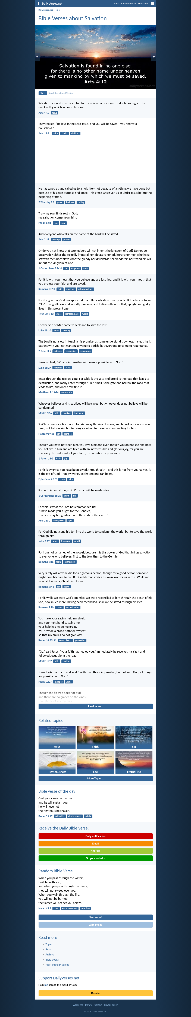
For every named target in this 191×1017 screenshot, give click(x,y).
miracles (58, 367)
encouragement (69, 908)
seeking (66, 330)
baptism (67, 413)
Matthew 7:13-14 (49, 392)
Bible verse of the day (57, 791)
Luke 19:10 (45, 330)
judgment (79, 413)
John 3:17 (44, 541)
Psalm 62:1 (45, 223)
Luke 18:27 (45, 367)
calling (81, 202)
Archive (50, 954)
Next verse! (95, 917)
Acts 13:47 (45, 520)
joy (65, 458)
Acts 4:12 (44, 112)
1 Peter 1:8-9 (46, 458)
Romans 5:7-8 (46, 586)
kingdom (75, 268)
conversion (71, 351)
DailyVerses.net (46, 9)
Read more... (95, 706)
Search (49, 949)
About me (78, 1004)
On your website (95, 858)
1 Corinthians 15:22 (50, 495)
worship (56, 239)
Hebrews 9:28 (47, 433)
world (85, 314)
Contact (98, 1004)
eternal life (66, 392)
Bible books (52, 959)
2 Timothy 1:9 (47, 202)
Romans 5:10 (46, 607)
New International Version (60, 93)
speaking (70, 289)
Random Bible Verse (56, 870)
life (74, 495)
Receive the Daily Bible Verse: (64, 828)
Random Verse (128, 3)
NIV (43, 93)
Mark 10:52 (45, 661)
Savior (59, 607)
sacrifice (68, 433)
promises (85, 908)
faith (56, 133)
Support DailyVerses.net (59, 977)
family (64, 133)
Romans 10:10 (47, 289)
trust (56, 908)
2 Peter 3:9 (45, 351)
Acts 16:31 (45, 133)
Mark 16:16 (45, 413)
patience (58, 351)
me (46, 984)
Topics (116, 3)
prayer (67, 239)
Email (95, 843)
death (66, 495)
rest (56, 223)
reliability (59, 816)
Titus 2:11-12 (46, 314)
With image (95, 924)
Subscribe (143, 3)
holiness (70, 202)
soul (63, 223)
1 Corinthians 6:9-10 (50, 268)
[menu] (152, 5)
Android (95, 850)
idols (85, 268)
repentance (85, 351)
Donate (95, 993)
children (75, 133)
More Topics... (95, 778)
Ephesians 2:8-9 (48, 479)
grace (59, 202)
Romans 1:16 (46, 562)
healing (66, 661)
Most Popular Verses (57, 964)
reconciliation (72, 607)
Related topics (51, 720)
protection (80, 640)
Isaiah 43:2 (45, 908)
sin (66, 268)
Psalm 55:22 (46, 816)
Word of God (65, 640)
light (70, 520)
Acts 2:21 (44, 239)
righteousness (72, 314)
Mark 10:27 (45, 681)
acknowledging (85, 289)
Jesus (54, 112)
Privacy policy (111, 1004)
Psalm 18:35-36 (47, 640)
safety (88, 816)
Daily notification (95, 836)
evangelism (59, 520)
